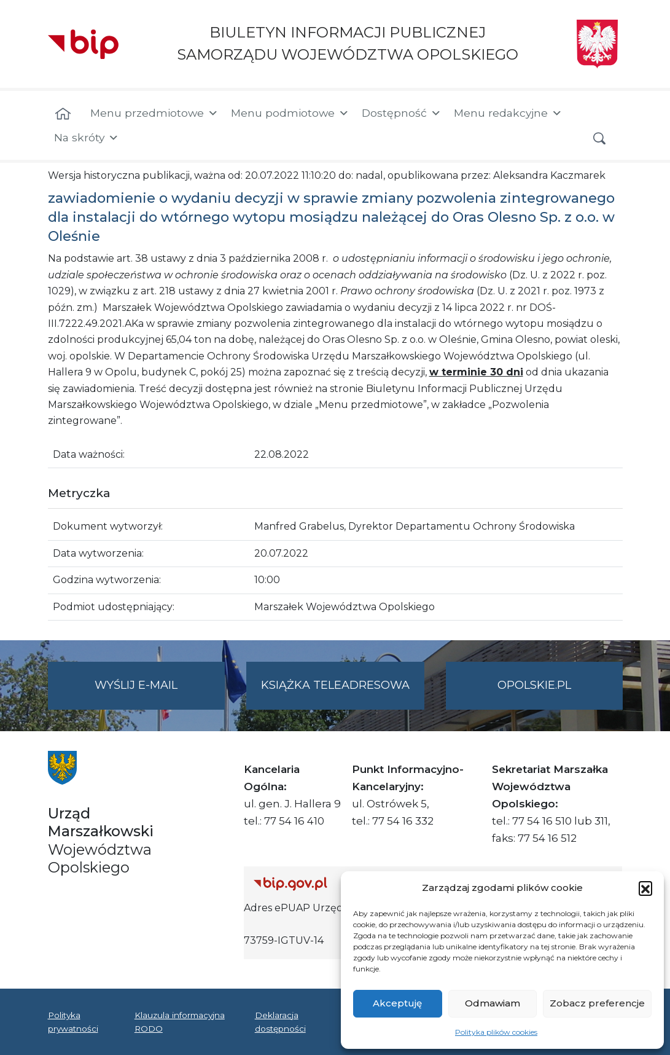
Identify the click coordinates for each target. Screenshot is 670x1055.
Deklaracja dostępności (280, 1021)
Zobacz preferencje (597, 1003)
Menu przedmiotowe (154, 113)
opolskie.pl (534, 685)
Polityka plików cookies (496, 1032)
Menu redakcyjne (508, 113)
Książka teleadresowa (335, 685)
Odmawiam (492, 1003)
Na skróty (86, 137)
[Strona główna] (63, 114)
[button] (645, 888)
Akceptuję (397, 1003)
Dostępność (402, 113)
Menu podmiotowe (290, 113)
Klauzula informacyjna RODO (179, 1021)
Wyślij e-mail (160, 693)
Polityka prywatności (73, 1021)
